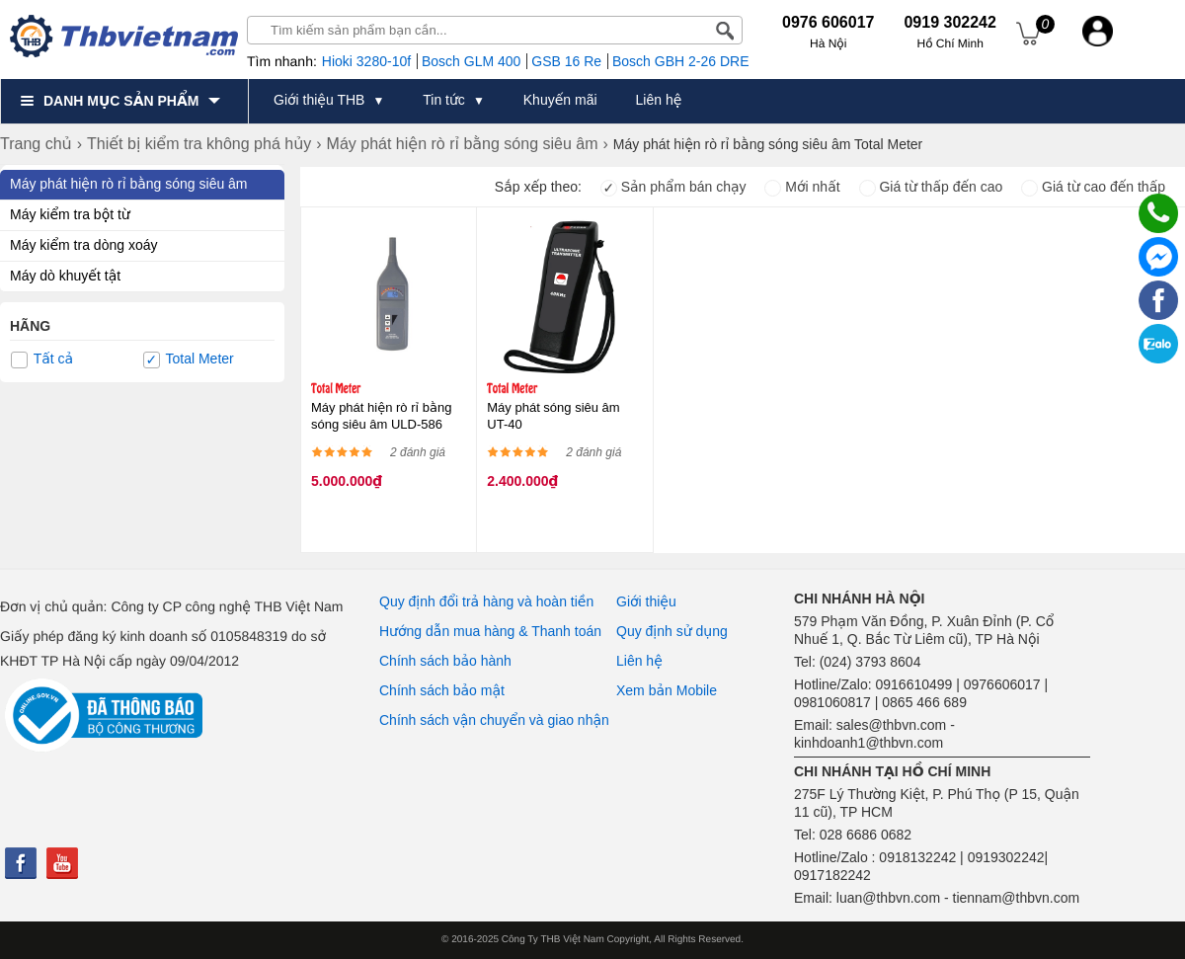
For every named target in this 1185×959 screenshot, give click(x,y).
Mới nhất (801, 187)
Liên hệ (639, 661)
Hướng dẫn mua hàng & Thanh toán (490, 631)
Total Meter (188, 359)
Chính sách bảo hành (445, 661)
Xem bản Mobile (666, 690)
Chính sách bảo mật (442, 690)
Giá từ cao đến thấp (1093, 187)
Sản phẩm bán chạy (673, 187)
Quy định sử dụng (672, 631)
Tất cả (42, 359)
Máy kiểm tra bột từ (70, 214)
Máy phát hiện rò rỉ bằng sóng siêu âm (129, 184)
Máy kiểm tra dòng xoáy (83, 245)
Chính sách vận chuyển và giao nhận (494, 720)
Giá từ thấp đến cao (931, 187)
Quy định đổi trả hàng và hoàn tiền (486, 601)
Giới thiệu (646, 601)
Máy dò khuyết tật (65, 275)
